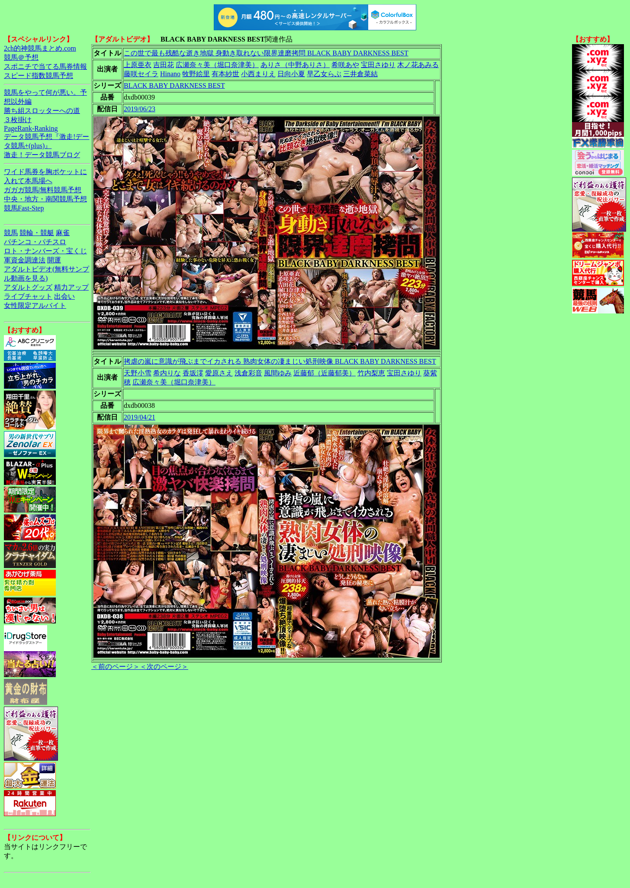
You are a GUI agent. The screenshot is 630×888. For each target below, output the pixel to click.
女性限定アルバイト (35, 305)
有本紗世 (225, 73)
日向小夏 (291, 73)
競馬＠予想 (21, 57)
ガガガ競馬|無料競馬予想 (42, 190)
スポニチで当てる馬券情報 (45, 66)
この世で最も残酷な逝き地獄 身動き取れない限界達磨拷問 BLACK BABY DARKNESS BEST (266, 53)
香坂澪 (193, 373)
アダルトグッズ (28, 287)
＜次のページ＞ (164, 666)
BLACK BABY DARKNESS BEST (174, 85)
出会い (64, 296)
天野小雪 (137, 373)
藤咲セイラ (141, 73)
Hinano (170, 73)
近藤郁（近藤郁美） (324, 373)
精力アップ (71, 287)
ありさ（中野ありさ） (295, 64)
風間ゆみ (278, 373)
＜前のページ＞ (115, 666)
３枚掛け (18, 119)
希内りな (167, 373)
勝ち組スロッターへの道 (42, 110)
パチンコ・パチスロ (35, 241)
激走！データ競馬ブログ (42, 154)
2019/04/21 (139, 417)
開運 (54, 260)
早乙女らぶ (324, 73)
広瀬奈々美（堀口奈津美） (217, 64)
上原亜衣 (137, 64)
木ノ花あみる (418, 64)
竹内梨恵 (371, 373)
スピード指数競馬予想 (38, 75)
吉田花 (163, 64)
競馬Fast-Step (24, 208)
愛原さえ (219, 373)
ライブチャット (28, 296)
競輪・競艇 (36, 232)
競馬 (11, 232)
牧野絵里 (196, 73)
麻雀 (63, 232)
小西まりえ (258, 73)
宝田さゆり (378, 64)
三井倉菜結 (360, 73)
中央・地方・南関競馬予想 (45, 199)
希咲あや (345, 64)
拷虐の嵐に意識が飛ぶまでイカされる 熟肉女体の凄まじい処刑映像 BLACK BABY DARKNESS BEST (280, 361)
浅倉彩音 (248, 373)
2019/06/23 (139, 109)
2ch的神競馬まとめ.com (40, 48)
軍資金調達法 (24, 260)
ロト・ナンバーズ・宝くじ (45, 251)
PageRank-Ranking (31, 128)
